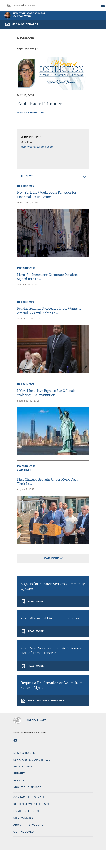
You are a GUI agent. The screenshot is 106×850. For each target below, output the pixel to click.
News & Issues (24, 753)
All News (27, 176)
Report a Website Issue (31, 804)
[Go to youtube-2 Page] (15, 740)
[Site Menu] (102, 5)
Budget (19, 773)
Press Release (26, 268)
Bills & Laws (22, 766)
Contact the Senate (29, 797)
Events (18, 780)
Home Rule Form (26, 811)
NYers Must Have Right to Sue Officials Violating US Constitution (46, 393)
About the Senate (27, 787)
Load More (51, 558)
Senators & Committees (31, 760)
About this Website (28, 825)
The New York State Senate (23, 5)
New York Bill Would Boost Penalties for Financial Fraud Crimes (47, 195)
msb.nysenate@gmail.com (37, 146)
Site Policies (23, 818)
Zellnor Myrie (22, 16)
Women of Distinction (31, 113)
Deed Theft (24, 470)
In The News (25, 186)
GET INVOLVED (23, 832)
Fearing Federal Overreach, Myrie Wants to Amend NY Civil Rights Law (49, 311)
